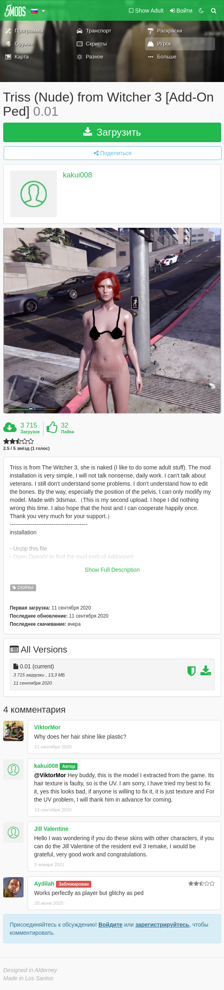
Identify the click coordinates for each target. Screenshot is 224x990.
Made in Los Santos (28, 978)
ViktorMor (47, 727)
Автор (68, 766)
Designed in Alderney (30, 970)
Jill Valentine (51, 829)
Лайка (67, 431)
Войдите (110, 924)
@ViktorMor (50, 775)
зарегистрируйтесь (162, 924)
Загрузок (30, 431)
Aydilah (44, 883)
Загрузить (112, 132)
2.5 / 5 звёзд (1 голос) (26, 448)
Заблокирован (73, 884)
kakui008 (77, 175)
